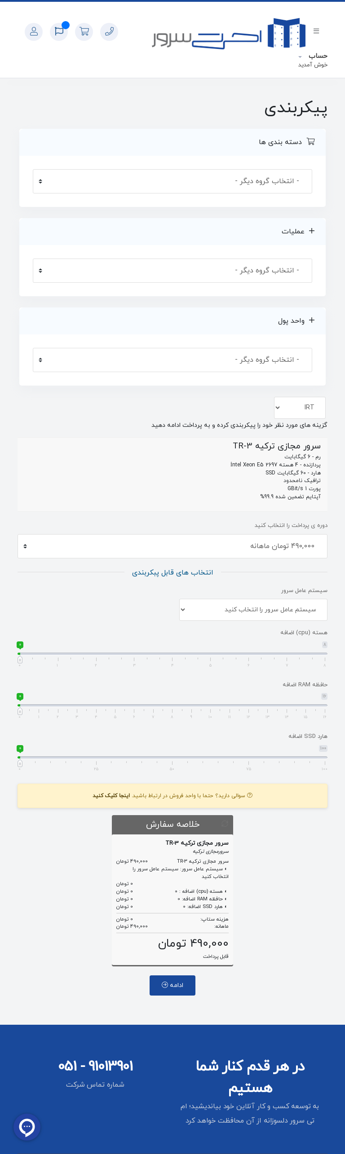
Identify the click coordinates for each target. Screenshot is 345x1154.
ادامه (172, 985)
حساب (316, 56)
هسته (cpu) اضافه (303, 633)
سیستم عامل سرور (304, 591)
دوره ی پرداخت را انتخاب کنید (291, 526)
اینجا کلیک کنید (111, 795)
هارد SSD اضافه (307, 737)
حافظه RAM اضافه (305, 685)
